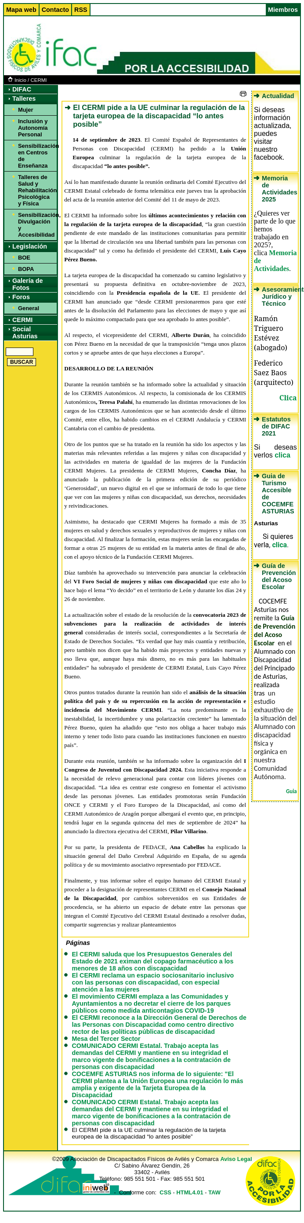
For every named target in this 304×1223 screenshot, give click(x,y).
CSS (165, 1192)
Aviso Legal (236, 1159)
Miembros (283, 9)
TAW (214, 1192)
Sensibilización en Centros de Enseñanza (36, 156)
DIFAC (21, 89)
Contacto (55, 9)
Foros (21, 296)
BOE (24, 257)
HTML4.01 (189, 1192)
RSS (80, 9)
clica (282, 455)
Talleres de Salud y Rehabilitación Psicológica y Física (36, 190)
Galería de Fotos (27, 284)
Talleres (24, 98)
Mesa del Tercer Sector (106, 1038)
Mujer (25, 109)
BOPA (26, 269)
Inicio (17, 80)
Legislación (29, 246)
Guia (291, 791)
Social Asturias (25, 333)
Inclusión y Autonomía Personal (33, 128)
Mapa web (21, 9)
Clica (288, 398)
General (28, 308)
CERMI (38, 80)
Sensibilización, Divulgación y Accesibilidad (36, 225)
